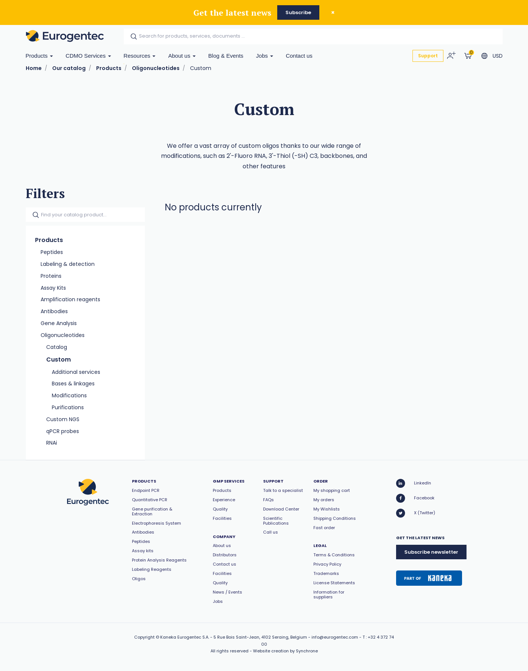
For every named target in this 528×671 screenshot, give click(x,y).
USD (498, 55)
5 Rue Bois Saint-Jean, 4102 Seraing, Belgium (260, 637)
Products (39, 56)
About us (181, 56)
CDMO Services (88, 56)
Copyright (144, 637)
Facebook (415, 498)
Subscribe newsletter (431, 552)
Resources (140, 56)
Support (428, 56)
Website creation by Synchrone (285, 651)
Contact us (299, 56)
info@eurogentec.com (335, 637)
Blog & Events (225, 56)
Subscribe (298, 12)
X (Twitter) (415, 513)
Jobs (264, 56)
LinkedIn (413, 483)
